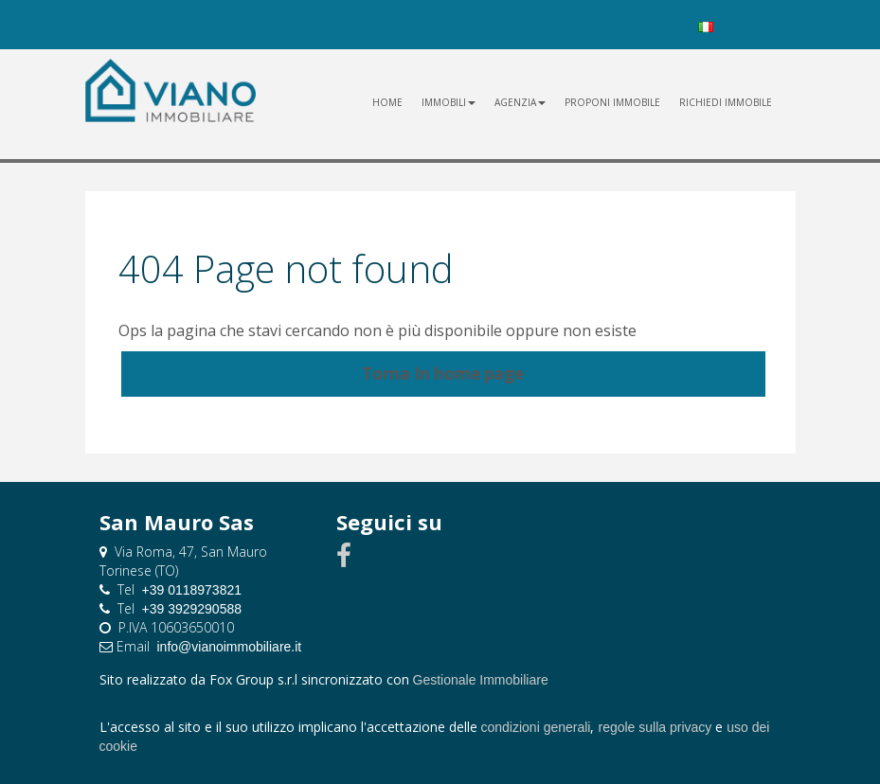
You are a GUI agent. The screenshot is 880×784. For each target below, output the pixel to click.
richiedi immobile (725, 102)
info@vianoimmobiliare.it (229, 646)
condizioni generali (536, 727)
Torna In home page (443, 373)
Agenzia (520, 102)
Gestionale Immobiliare (480, 679)
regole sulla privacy (654, 727)
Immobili (449, 102)
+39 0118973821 (192, 589)
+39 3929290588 (192, 608)
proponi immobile (612, 102)
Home (387, 102)
